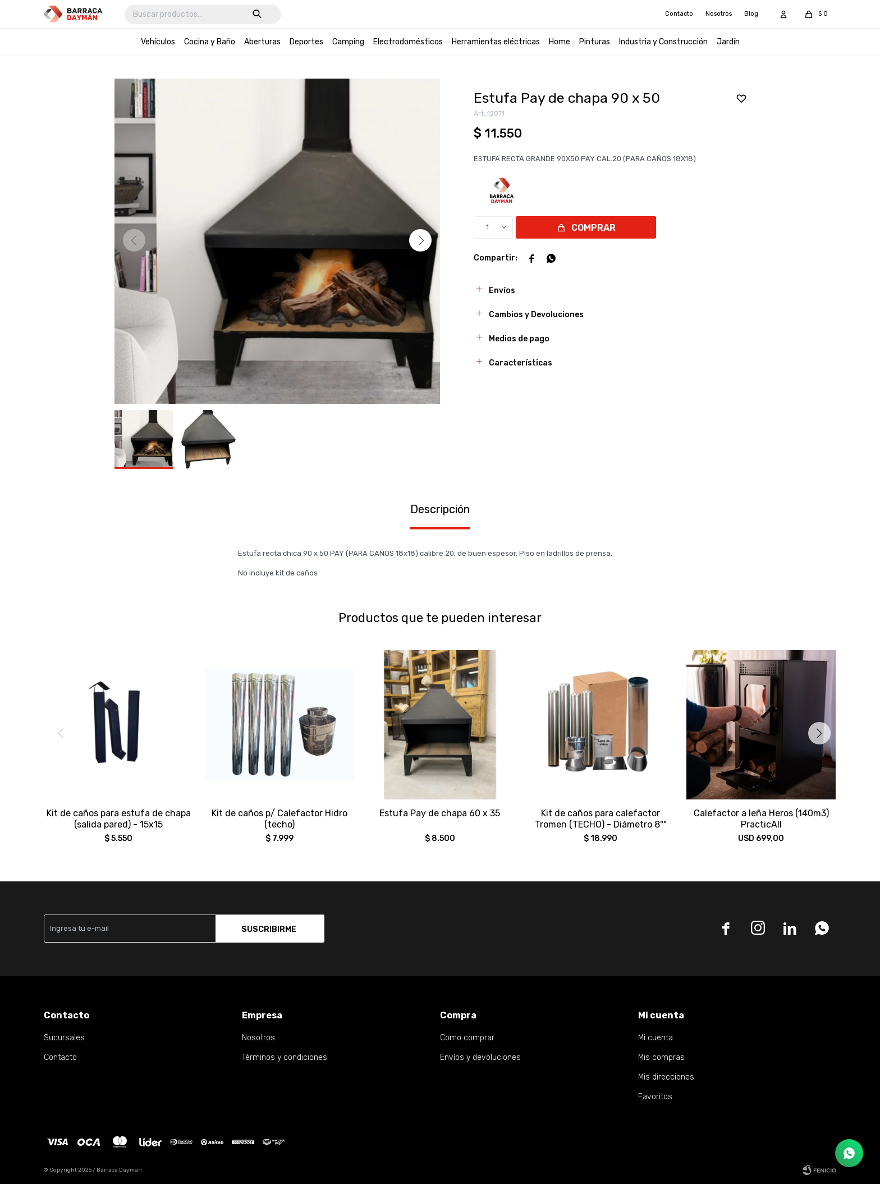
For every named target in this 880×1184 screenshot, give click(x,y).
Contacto (679, 13)
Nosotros (718, 13)
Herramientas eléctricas (496, 42)
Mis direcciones (666, 1077)
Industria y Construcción (663, 42)
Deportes (306, 42)
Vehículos (158, 42)
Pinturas (594, 42)
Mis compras (661, 1057)
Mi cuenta (655, 1038)
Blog (751, 13)
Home (559, 42)
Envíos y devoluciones (480, 1057)
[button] (420, 240)
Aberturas (262, 42)
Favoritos (655, 1096)
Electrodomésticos (408, 42)
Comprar (593, 227)
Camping (348, 42)
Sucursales (64, 1038)
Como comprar (467, 1038)
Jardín (728, 42)
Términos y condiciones (284, 1057)
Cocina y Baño (209, 42)
